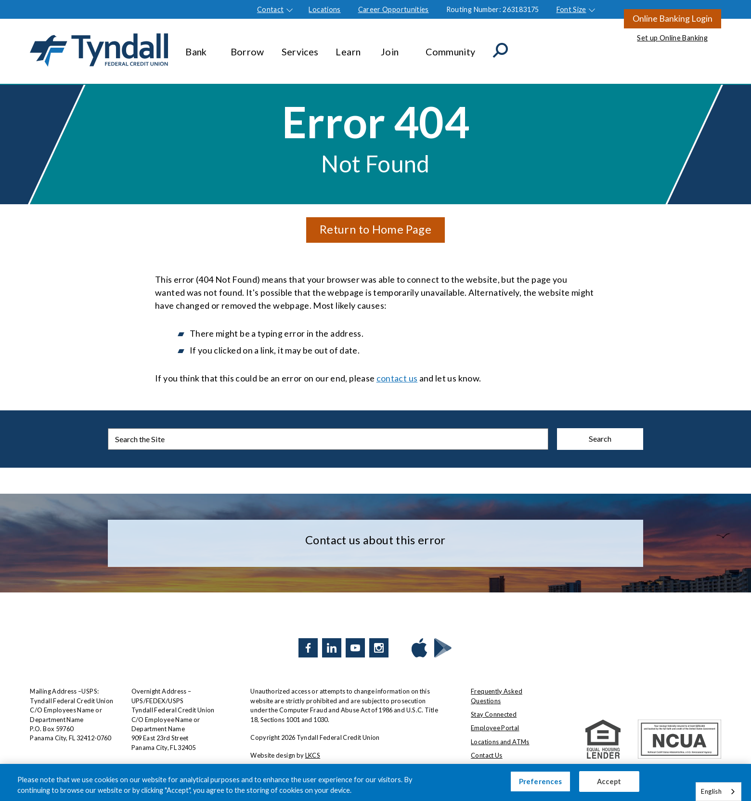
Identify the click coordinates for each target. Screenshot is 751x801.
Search (600, 438)
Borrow (247, 46)
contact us (397, 378)
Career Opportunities (393, 9)
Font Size (571, 9)
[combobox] (718, 791)
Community (450, 46)
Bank (199, 46)
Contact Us (487, 755)
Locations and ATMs (500, 742)
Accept (609, 781)
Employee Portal (495, 728)
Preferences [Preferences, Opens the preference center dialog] (540, 781)
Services (300, 46)
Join (394, 46)
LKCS (312, 755)
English (711, 791)
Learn (349, 46)
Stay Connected (494, 714)
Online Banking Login (672, 18)
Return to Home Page (375, 229)
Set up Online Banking (672, 38)
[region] (375, 782)
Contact (270, 9)
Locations (324, 9)
